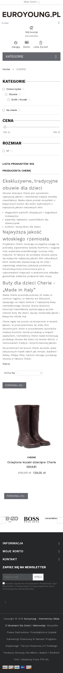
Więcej (6, 363)
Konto (26, 47)
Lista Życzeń (40, 47)
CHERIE (31, 457)
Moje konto (13, 551)
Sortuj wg (9, 373)
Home (7, 69)
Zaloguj (16, 47)
